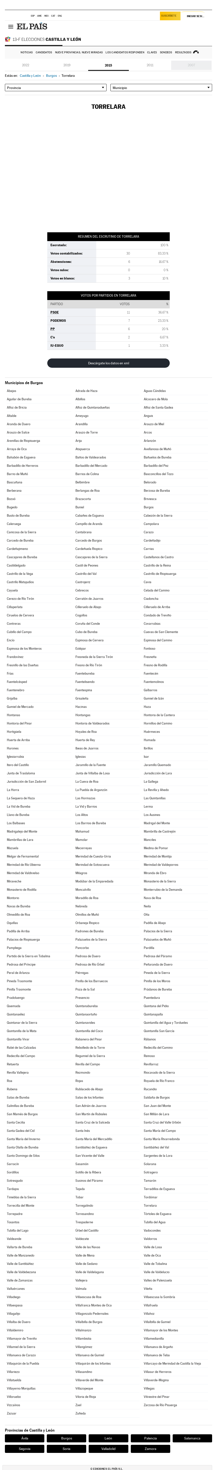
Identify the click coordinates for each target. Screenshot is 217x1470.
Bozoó (11, 499)
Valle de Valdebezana (21, 1272)
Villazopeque (84, 1388)
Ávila (24, 1438)
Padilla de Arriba (18, 931)
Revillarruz (151, 1064)
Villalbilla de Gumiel (157, 1322)
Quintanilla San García (159, 1031)
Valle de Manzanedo (20, 1255)
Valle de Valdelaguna (89, 1272)
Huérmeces (152, 732)
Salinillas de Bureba (20, 1106)
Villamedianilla (154, 1338)
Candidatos (44, 52)
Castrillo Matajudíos (20, 582)
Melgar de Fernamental (23, 856)
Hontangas (82, 715)
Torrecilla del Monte (20, 1205)
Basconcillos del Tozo (158, 474)
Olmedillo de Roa (18, 914)
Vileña (148, 1289)
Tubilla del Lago (17, 1230)
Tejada (80, 1189)
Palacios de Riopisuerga (23, 939)
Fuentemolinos (154, 682)
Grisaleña (81, 698)
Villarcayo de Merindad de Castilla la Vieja (172, 1363)
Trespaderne (84, 1222)
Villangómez (83, 1347)
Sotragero (151, 1172)
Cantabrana (83, 532)
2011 (150, 65)
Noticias (27, 52)
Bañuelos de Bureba (157, 457)
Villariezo (13, 1372)
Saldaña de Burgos (157, 1097)
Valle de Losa (153, 1247)
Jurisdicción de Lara (158, 773)
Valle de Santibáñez (20, 1264)
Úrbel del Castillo (86, 1230)
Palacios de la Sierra (158, 931)
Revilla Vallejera (18, 1072)
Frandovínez (15, 657)
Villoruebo (14, 1397)
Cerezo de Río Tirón (20, 599)
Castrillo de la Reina (157, 565)
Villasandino (83, 1372)
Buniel (79, 507)
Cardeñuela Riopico (88, 549)
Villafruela (151, 1305)
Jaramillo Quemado (157, 765)
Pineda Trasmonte (19, 981)
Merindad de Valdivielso (23, 873)
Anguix (148, 416)
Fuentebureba (85, 673)
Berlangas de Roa (87, 490)
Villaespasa (15, 1305)
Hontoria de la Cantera (159, 715)
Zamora (150, 1449)
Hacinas (81, 707)
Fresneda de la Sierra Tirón (94, 657)
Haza (147, 707)
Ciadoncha (151, 599)
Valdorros (150, 1239)
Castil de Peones (86, 565)
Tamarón (150, 1180)
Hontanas (13, 715)
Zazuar (11, 1413)
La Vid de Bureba (18, 806)
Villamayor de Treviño (22, 1338)
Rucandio (150, 1089)
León (108, 1438)
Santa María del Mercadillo (93, 1139)
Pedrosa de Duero (87, 956)
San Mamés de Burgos (22, 1114)
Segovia (24, 1449)
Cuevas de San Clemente (161, 632)
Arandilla (81, 424)
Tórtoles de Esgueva (157, 1214)
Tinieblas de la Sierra (21, 1197)
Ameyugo (81, 416)
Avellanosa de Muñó (157, 449)
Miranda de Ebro (155, 873)
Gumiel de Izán (154, 698)
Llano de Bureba (18, 815)
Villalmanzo (83, 1330)
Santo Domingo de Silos (23, 1156)
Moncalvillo (83, 889)
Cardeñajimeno (17, 549)
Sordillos (13, 1172)
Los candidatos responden (125, 52)
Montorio (13, 898)
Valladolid (108, 1449)
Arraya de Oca (17, 449)
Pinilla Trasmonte (19, 989)
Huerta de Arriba (18, 740)
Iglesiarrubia (15, 756)
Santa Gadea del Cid (21, 1131)
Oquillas (12, 923)
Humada (150, 740)
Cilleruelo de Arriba (157, 607)
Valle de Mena (85, 1255)
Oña (146, 914)
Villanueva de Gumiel (89, 1355)
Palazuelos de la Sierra (91, 939)
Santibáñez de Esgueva (91, 1147)
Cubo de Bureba (86, 632)
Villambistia (83, 1338)
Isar (146, 756)
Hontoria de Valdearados (92, 723)
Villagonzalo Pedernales (91, 1313)
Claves (152, 52)
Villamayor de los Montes (161, 1330)
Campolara (151, 524)
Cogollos (81, 615)
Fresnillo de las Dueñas (22, 665)
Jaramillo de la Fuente (90, 765)
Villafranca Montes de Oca (93, 1305)
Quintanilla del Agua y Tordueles (166, 1023)
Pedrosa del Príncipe (21, 964)
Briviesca (150, 499)
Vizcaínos (13, 1405)
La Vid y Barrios (86, 806)
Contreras (14, 623)
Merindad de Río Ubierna (24, 865)
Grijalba (12, 698)
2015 (108, 65)
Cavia (147, 582)
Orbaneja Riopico (87, 923)
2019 (67, 65)
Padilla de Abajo (155, 923)
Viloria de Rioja (85, 1397)
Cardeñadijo (152, 540)
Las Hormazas (85, 798)
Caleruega (14, 524)
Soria (66, 1449)
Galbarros (150, 690)
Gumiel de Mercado (20, 707)
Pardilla (149, 948)
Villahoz (149, 1313)
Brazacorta (83, 499)
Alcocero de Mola (156, 399)
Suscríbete (169, 16)
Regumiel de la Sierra (90, 1056)
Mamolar (81, 840)
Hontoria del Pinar (19, 723)
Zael (78, 1405)
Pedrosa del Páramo (158, 956)
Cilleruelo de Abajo (88, 607)
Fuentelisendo (85, 682)
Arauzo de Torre (86, 432)
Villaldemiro (15, 1330)
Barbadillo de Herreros (22, 466)
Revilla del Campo (87, 1064)
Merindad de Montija (158, 856)
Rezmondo (82, 1072)
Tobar (79, 1197)
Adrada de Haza (86, 391)
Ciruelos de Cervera (20, 615)
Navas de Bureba (18, 906)
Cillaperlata (15, 607)
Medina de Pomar (156, 848)
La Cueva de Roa (86, 781)
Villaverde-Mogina (156, 1380)
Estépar (80, 648)
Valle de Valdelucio (156, 1272)
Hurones (13, 748)
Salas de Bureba (18, 1097)
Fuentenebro (15, 690)
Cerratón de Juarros (89, 599)
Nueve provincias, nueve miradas (79, 52)
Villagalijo (13, 1313)
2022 (25, 65)
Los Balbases (16, 823)
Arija (78, 441)
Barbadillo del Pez (156, 466)
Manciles (150, 840)
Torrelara (150, 1205)
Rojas (79, 1081)
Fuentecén (151, 673)
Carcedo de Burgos (88, 540)
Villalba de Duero (18, 1322)
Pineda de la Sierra (157, 973)
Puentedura (152, 998)
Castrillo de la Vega (20, 574)
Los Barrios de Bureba (90, 823)
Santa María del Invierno (23, 1139)
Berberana (14, 490)
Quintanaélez (16, 1014)
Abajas (11, 391)
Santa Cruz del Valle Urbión (162, 1122)
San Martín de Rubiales (91, 1114)
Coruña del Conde (87, 623)
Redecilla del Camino (158, 1047)
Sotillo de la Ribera (88, 1172)
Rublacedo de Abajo (89, 1089)
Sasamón (81, 1164)
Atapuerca (82, 449)
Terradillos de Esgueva (159, 1189)
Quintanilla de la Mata (21, 1031)
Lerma (148, 806)
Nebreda (81, 906)
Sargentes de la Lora (158, 1156)
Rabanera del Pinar (88, 1039)
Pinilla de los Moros (157, 981)
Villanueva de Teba (157, 1355)
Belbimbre (82, 482)
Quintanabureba (86, 1006)
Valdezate (82, 1239)
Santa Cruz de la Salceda (92, 1122)
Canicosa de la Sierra (21, 532)
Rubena (12, 1089)
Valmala (80, 1289)
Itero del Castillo (18, 765)
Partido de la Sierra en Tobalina (28, 956)
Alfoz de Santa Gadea (158, 407)
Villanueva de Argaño (158, 1347)
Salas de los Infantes (89, 1097)
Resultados (183, 52)
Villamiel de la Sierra (21, 1347)
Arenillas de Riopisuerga (23, 441)
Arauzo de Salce (18, 432)
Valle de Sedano (86, 1264)
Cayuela (12, 590)
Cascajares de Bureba (22, 557)
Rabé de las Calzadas (21, 1047)
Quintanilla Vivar (18, 1039)
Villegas (149, 1388)
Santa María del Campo (160, 1131)
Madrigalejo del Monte (22, 831)
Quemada (13, 1006)
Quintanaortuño (86, 1014)
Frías (10, 673)
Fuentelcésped (17, 682)
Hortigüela (14, 732)
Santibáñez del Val (156, 1147)
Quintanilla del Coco (89, 1031)
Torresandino (84, 1214)
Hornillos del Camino (158, 723)
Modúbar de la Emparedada (94, 881)
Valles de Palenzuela (158, 1280)
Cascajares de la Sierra (91, 557)
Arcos (148, 432)
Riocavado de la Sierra (159, 1072)
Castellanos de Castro (159, 557)
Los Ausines (152, 815)
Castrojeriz (82, 582)
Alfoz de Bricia (17, 407)
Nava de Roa (152, 898)
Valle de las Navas (87, 1247)
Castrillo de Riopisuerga (160, 574)
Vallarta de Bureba (19, 1247)
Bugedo (12, 507)
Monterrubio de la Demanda (163, 889)
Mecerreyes (83, 848)
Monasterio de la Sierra (160, 881)
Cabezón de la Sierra (158, 515)
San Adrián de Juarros (90, 1106)
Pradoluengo (15, 998)
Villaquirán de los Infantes (93, 1363)
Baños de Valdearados (90, 457)
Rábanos (150, 1039)
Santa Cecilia (16, 1122)
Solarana (150, 1164)
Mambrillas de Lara (20, 840)
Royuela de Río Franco (159, 1081)
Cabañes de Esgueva (89, 515)
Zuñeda (80, 1413)
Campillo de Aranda (88, 524)
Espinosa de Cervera (89, 640)
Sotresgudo (15, 1180)
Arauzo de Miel (154, 424)
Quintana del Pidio (156, 1006)
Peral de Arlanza (18, 973)
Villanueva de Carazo (21, 1355)
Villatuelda (14, 1380)
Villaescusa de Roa (88, 1297)
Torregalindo (84, 1205)
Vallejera (81, 1280)
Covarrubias (152, 623)
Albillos (80, 399)
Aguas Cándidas (155, 391)
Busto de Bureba (18, 515)
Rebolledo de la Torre (90, 1047)
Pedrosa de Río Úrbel (89, 964)
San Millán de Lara (156, 1114)
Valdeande (14, 1239)
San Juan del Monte (157, 1106)
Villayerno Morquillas (21, 1388)
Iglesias (80, 756)
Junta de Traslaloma (21, 773)
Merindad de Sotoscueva (92, 865)
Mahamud (82, 831)
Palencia (150, 1438)
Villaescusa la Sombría (159, 1297)
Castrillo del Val (85, 574)
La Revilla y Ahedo (156, 790)
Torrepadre (15, 1214)
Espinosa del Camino (158, 640)
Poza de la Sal (85, 989)
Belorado (150, 482)
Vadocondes (152, 1230)
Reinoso (149, 1056)
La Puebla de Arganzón (91, 790)
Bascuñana (14, 482)
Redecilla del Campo (21, 1056)
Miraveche (14, 881)
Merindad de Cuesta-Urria (93, 856)
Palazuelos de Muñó (157, 939)
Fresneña (150, 657)
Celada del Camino (156, 590)
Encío (10, 640)
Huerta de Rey (85, 740)
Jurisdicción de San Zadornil (26, 781)
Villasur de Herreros (157, 1372)
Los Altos (81, 815)
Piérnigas (81, 973)
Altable (11, 416)
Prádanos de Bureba (158, 989)
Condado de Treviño (157, 615)
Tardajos (13, 1189)
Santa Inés (82, 1131)
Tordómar (150, 1197)
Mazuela (12, 848)
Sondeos (166, 52)
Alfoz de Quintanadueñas (92, 407)
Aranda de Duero (18, 424)
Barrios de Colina (87, 474)
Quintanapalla (153, 1014)
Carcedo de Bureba (20, 540)
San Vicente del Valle (89, 1156)
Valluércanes (16, 1289)
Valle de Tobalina (155, 1264)
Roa (9, 1081)
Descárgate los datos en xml (108, 363)
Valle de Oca (152, 1255)
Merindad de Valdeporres (161, 865)
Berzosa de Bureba (157, 490)
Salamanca (192, 1438)
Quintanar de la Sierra (22, 1023)
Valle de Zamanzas (20, 1280)
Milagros (81, 873)
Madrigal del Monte (157, 823)
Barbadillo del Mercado (91, 466)
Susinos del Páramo (89, 1180)
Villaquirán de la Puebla (23, 1363)
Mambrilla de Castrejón (160, 831)
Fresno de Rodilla (155, 665)
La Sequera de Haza (21, 798)
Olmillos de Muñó (87, 914)
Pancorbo (82, 948)
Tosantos (13, 1222)
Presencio (82, 998)
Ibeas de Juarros (86, 748)
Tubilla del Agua (155, 1222)
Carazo (149, 532)
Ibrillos (148, 748)
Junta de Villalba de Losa (92, 773)
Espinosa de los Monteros (24, 648)
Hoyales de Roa (86, 732)
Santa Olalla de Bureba (22, 1147)
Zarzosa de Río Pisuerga (160, 1405)
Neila (147, 906)
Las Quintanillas (155, 798)
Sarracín (13, 1164)
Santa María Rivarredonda (162, 1139)
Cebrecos (82, 590)
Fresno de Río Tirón (88, 665)
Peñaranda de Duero (158, 964)
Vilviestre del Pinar (156, 1397)
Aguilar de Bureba (19, 399)
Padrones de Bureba (89, 931)
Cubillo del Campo (19, 632)
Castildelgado (16, 565)
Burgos (149, 507)
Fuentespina (83, 690)
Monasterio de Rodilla (21, 889)
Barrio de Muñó (17, 474)
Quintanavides (85, 1023)
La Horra (13, 790)
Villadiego (13, 1297)
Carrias (149, 549)
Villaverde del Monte (89, 1380)
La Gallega (151, 781)
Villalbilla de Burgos (88, 1322)
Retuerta (13, 1064)
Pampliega (14, 948)
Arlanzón (150, 441)
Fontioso (149, 648)
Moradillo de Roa (86, 898)
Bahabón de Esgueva (21, 457)
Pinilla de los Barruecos (91, 981)
